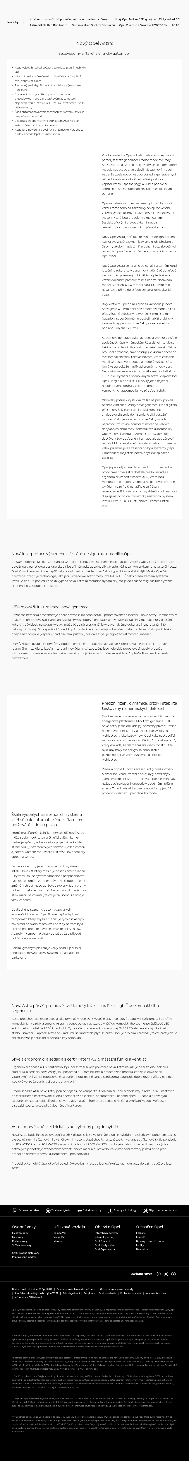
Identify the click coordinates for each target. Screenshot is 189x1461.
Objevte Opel (107, 1226)
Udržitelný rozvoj (104, 1236)
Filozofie (141, 1232)
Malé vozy (17, 1236)
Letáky (140, 1245)
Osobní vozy (24, 1226)
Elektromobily (20, 1232)
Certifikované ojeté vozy (25, 1252)
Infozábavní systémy (106, 1232)
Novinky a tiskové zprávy (150, 1240)
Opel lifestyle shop (105, 1245)
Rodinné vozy (19, 1240)
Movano (58, 1240)
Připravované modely (24, 1256)
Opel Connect (102, 1240)
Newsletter (142, 1249)
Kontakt (140, 1236)
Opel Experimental (105, 1249)
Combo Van (60, 1232)
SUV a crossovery (21, 1245)
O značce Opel (149, 1226)
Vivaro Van (59, 1236)
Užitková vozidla (69, 1226)
